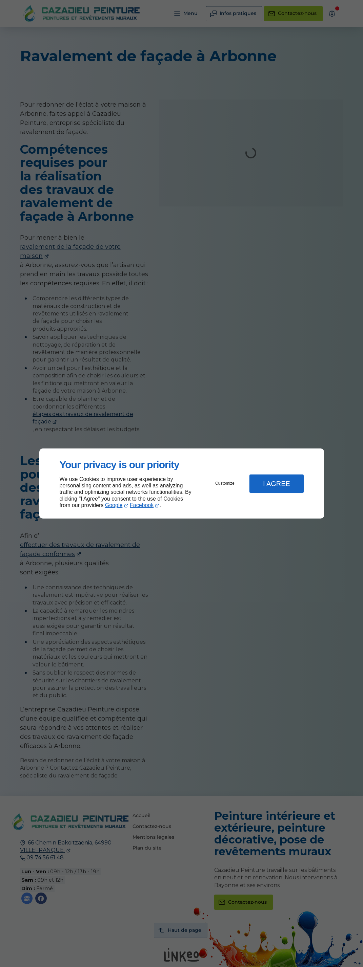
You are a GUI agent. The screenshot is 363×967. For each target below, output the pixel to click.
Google (114, 505)
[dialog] (181, 483)
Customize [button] (225, 483)
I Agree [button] (276, 483)
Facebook (142, 505)
